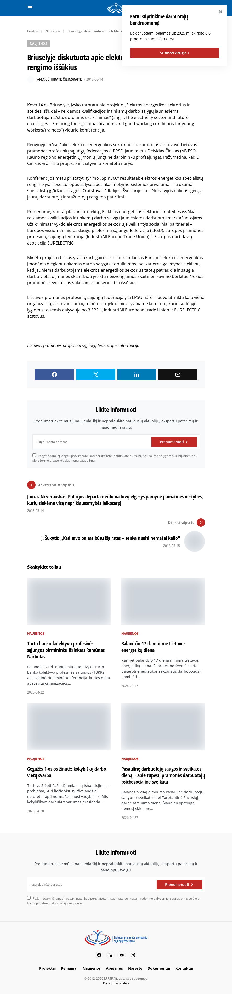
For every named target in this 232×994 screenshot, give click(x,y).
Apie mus (114, 968)
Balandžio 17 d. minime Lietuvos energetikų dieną (153, 647)
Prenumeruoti (172, 441)
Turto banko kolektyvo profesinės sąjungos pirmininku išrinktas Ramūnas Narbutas (66, 650)
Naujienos (53, 31)
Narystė (135, 968)
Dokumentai (159, 968)
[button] (30, 8)
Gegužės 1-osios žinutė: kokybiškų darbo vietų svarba (66, 772)
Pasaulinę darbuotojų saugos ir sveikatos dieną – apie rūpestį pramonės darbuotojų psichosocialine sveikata (163, 775)
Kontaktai (184, 968)
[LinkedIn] (110, 955)
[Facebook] (99, 955)
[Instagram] (133, 955)
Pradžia (32, 31)
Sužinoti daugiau (174, 52)
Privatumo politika (116, 983)
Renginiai (69, 968)
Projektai (47, 968)
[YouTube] (121, 955)
